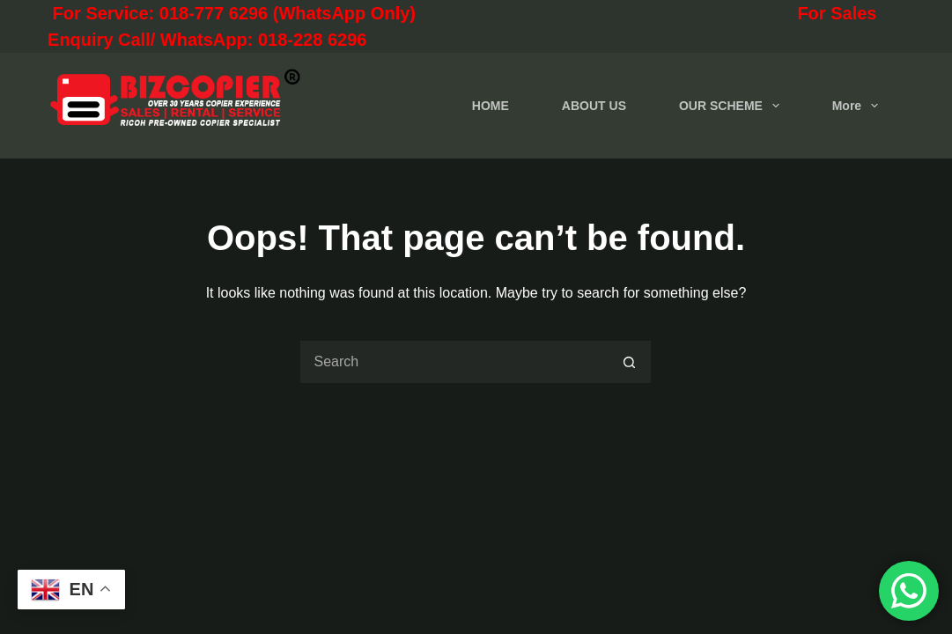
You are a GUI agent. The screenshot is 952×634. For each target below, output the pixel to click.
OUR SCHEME (732, 105)
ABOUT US (594, 106)
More (858, 105)
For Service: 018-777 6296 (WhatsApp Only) (310, 13)
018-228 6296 (312, 39)
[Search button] (630, 362)
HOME (490, 106)
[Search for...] (453, 362)
